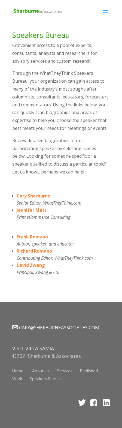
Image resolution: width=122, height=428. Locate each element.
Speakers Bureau (45, 378)
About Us (40, 370)
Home (17, 370)
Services (64, 370)
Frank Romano (32, 237)
